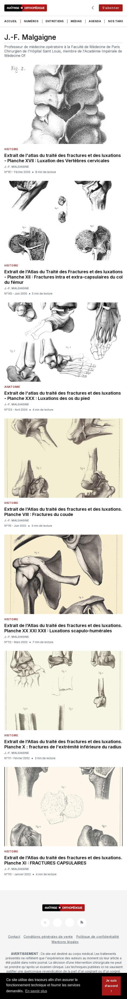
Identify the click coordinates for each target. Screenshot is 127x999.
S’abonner (110, 8)
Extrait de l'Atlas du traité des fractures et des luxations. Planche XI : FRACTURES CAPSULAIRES (63, 860)
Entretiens (55, 21)
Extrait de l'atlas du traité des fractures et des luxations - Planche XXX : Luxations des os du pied (62, 395)
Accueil (10, 21)
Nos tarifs (116, 21)
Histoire (11, 149)
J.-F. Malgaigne (16, 167)
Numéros (31, 21)
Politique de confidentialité (97, 936)
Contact (14, 936)
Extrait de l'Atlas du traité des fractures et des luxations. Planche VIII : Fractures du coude (63, 512)
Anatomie (12, 386)
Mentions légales (65, 942)
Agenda (95, 21)
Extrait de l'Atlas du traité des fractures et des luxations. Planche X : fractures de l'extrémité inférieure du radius (63, 744)
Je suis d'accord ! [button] (111, 986)
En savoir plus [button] (36, 991)
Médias (76, 21)
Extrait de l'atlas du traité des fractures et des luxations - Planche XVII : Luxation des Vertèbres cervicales (62, 158)
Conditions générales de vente (48, 936)
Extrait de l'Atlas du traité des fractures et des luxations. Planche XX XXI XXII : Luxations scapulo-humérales (63, 628)
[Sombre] (93, 8)
